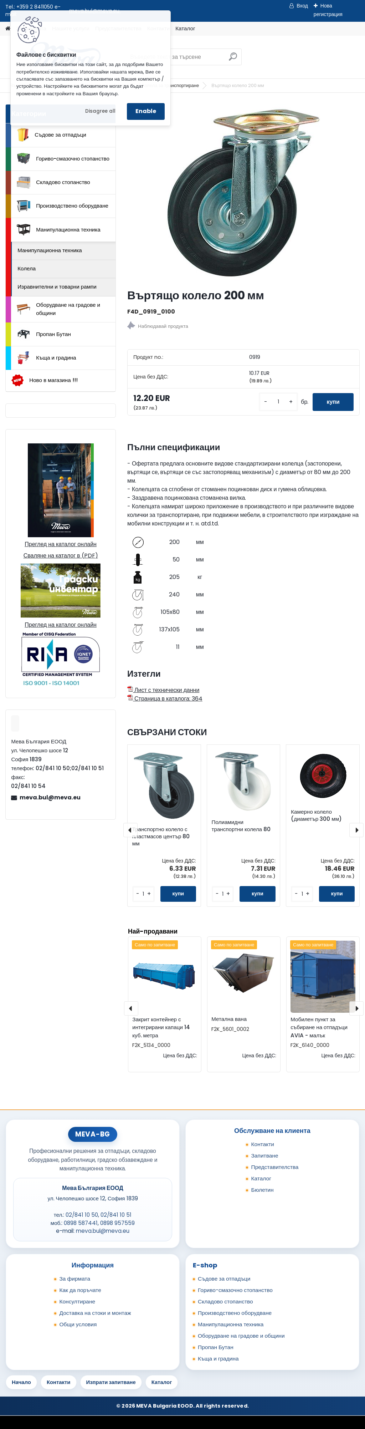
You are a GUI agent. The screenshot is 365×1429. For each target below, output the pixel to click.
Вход (302, 5)
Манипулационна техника (59, 230)
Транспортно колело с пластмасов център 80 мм (161, 836)
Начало (21, 1382)
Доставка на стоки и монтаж (95, 1313)
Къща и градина (46, 358)
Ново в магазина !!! (44, 380)
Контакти (262, 1144)
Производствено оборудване (62, 206)
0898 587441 (81, 1223)
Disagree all (100, 111)
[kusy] (277, 402)
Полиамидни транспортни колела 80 (241, 826)
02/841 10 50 (82, 1215)
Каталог (185, 28)
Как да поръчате (80, 1290)
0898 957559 (117, 1223)
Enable (145, 111)
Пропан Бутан (44, 334)
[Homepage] (7, 29)
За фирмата (74, 1278)
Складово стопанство (53, 182)
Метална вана (229, 1019)
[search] (233, 59)
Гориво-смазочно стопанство (63, 159)
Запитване (264, 1155)
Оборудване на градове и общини (58, 309)
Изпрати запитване (111, 1382)
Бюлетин (262, 1190)
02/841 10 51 (116, 1215)
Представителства (274, 1167)
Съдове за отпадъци (51, 135)
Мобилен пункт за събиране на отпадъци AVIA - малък (319, 1027)
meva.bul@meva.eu (50, 797)
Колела (26, 268)
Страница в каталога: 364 (164, 699)
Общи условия (78, 1324)
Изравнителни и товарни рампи (57, 286)
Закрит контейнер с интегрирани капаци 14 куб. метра (161, 1027)
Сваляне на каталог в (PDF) (61, 555)
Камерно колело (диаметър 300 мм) (316, 815)
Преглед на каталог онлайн (61, 544)
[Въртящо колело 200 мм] (243, 193)
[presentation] (130, 830)
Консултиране (77, 1301)
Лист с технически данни (163, 690)
